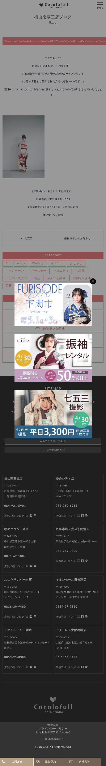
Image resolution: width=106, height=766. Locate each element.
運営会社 (53, 725)
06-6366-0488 (66, 657)
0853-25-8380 (15, 657)
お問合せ (17, 761)
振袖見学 (84, 761)
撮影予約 (50, 761)
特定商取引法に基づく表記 (53, 732)
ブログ (20, 667)
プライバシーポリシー (53, 728)
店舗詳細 (9, 667)
